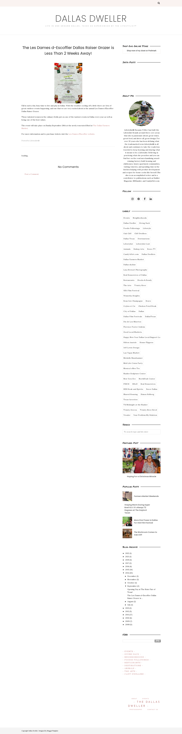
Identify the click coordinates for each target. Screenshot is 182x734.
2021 (127, 556)
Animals (127, 249)
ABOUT (134, 698)
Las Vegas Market (131, 353)
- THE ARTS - (130, 671)
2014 (127, 573)
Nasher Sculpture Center (134, 374)
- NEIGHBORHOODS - (134, 657)
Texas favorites (130, 400)
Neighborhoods (140, 218)
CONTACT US (152, 709)
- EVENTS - (129, 651)
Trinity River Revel (148, 410)
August (130, 601)
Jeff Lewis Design (131, 348)
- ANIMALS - (129, 668)
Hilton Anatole (130, 342)
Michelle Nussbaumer (133, 358)
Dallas (141, 311)
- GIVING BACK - (132, 654)
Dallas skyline (129, 265)
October (130, 583)
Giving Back (144, 223)
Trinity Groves (130, 410)
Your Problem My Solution (145, 415)
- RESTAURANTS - (132, 662)
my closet (141, 51)
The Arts (127, 285)
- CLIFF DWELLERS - (134, 674)
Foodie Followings (131, 228)
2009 (127, 621)
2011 (127, 615)
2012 (127, 611)
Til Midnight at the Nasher (135, 405)
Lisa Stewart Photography (135, 270)
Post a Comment (32, 174)
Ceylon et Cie (129, 306)
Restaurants (128, 280)
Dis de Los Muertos (132, 322)
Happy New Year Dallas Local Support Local (143, 337)
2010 (127, 618)
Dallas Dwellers (148, 254)
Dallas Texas (129, 239)
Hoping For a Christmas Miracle (141, 476)
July (129, 605)
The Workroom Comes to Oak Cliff (145, 533)
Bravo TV (151, 249)
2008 (127, 624)
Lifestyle (147, 228)
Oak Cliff (127, 233)
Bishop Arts (139, 249)
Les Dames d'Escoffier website (82, 134)
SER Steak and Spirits (133, 389)
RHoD (135, 384)
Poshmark (152, 51)
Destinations (144, 239)
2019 (127, 560)
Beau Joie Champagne (133, 301)
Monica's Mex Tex (131, 368)
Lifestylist (128, 244)
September (132, 586)
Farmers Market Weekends (146, 496)
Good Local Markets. (132, 332)
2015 (127, 569)
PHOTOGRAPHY (136, 709)
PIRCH (126, 384)
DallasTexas (150, 316)
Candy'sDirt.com (131, 254)
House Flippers (146, 342)
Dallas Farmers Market (133, 259)
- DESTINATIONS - (133, 665)
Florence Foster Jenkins (134, 327)
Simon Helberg (147, 394)
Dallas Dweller (91, 18)
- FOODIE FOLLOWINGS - (137, 660)
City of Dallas (129, 311)
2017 (127, 563)
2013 (127, 608)
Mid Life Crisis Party (133, 363)
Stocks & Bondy (145, 280)
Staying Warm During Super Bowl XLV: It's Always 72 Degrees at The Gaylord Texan (137, 509)
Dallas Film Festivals (132, 316)
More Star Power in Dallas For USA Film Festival (146, 521)
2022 (127, 553)
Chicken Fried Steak (147, 306)
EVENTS (145, 698)
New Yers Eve (129, 379)
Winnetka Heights (131, 296)
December (131, 576)
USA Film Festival (131, 291)
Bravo (148, 301)
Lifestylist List (143, 244)
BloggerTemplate (52, 731)
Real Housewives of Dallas (135, 275)
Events (126, 218)
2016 (127, 566)
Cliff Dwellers (140, 233)
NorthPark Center (147, 379)
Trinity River (140, 285)
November (131, 579)
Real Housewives (148, 384)
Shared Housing (130, 394)
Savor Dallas (151, 389)
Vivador (126, 415)
